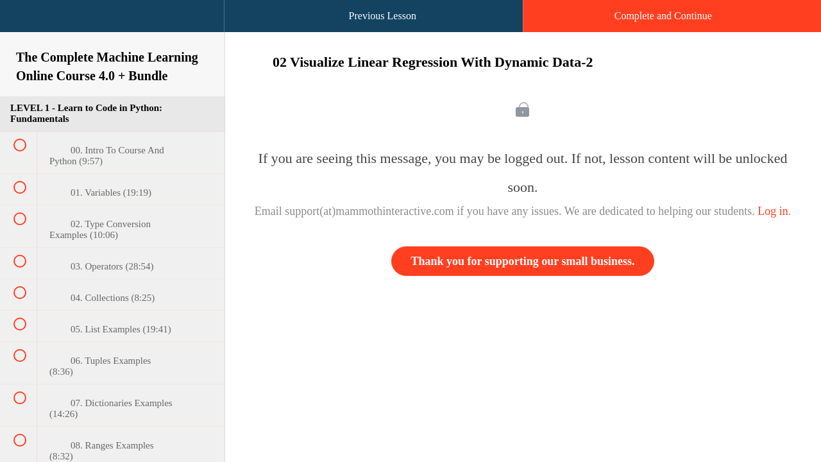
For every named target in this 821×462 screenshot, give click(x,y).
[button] (22, 22)
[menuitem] (112, 29)
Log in (773, 211)
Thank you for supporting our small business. (523, 261)
